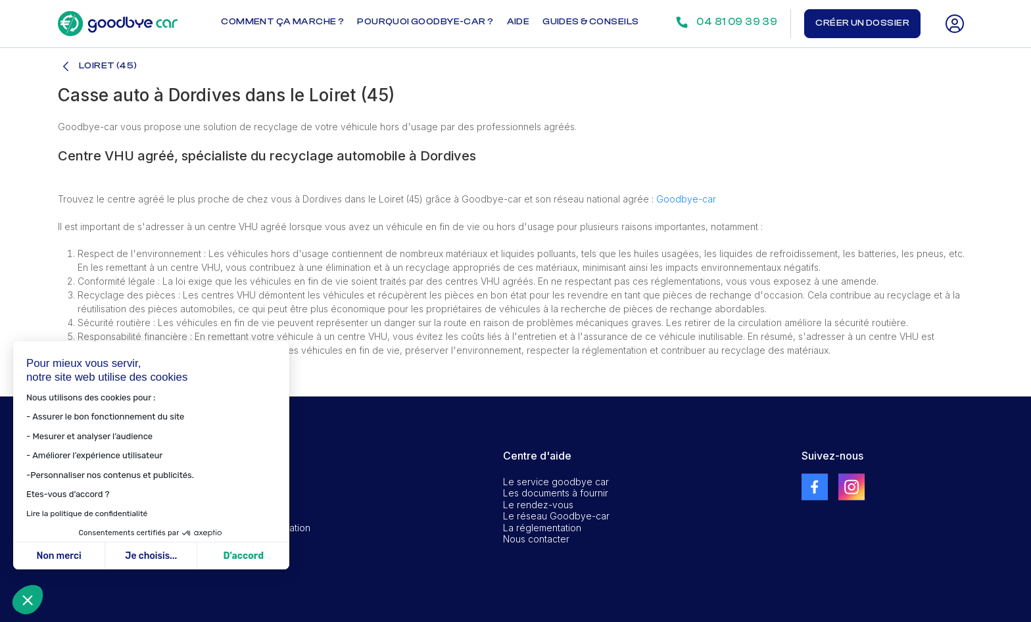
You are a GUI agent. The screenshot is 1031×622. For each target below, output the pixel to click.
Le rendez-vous (538, 504)
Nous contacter (536, 538)
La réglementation (542, 527)
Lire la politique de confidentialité (86, 513)
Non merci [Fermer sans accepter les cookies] (58, 556)
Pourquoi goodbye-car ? (425, 21)
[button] (27, 599)
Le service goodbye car (556, 481)
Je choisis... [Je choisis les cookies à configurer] (151, 556)
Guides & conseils (590, 21)
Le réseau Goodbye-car (556, 515)
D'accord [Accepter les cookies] (243, 556)
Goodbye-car (686, 198)
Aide (518, 21)
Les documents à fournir (555, 492)
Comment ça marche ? (282, 21)
